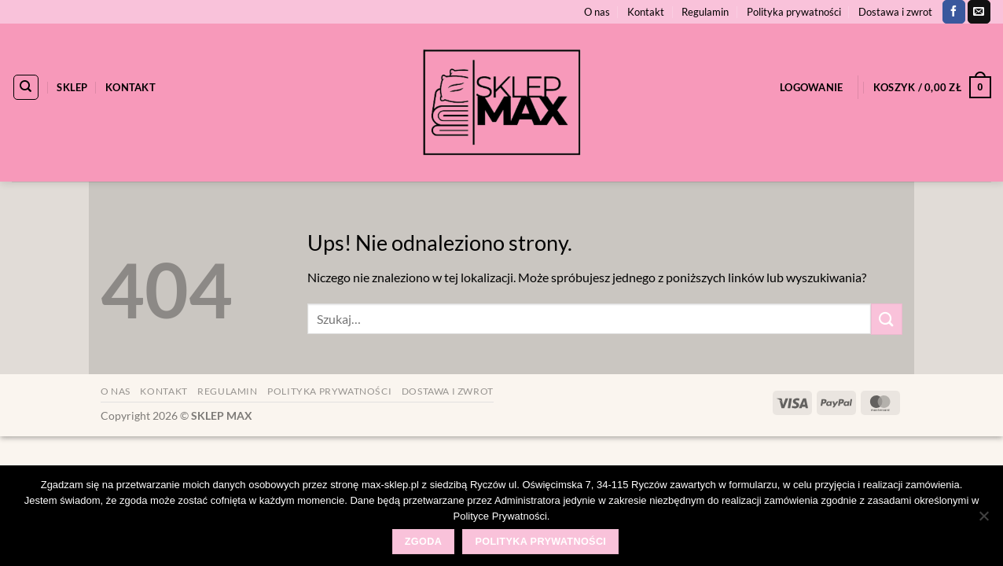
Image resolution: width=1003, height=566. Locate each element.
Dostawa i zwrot (895, 12)
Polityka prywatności (794, 12)
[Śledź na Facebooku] (953, 12)
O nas (597, 12)
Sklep (72, 87)
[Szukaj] (26, 87)
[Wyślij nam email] (979, 12)
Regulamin (705, 12)
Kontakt (645, 12)
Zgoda (423, 541)
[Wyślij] (886, 318)
